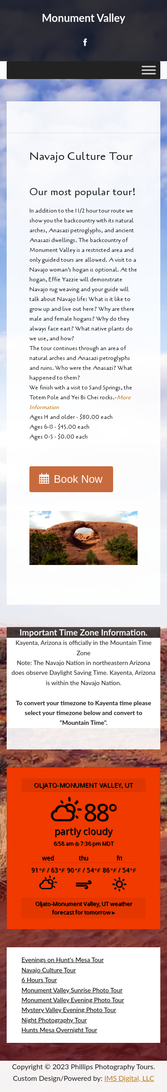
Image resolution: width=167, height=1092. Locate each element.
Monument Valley (83, 17)
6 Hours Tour (39, 979)
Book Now (78, 479)
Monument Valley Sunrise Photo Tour (71, 990)
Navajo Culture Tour (48, 970)
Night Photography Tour (54, 1020)
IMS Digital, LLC (129, 1078)
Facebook (84, 42)
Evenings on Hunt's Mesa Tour (62, 959)
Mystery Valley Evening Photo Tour (68, 1009)
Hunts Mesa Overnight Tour (59, 1029)
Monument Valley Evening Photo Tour (72, 1000)
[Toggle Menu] (149, 70)
